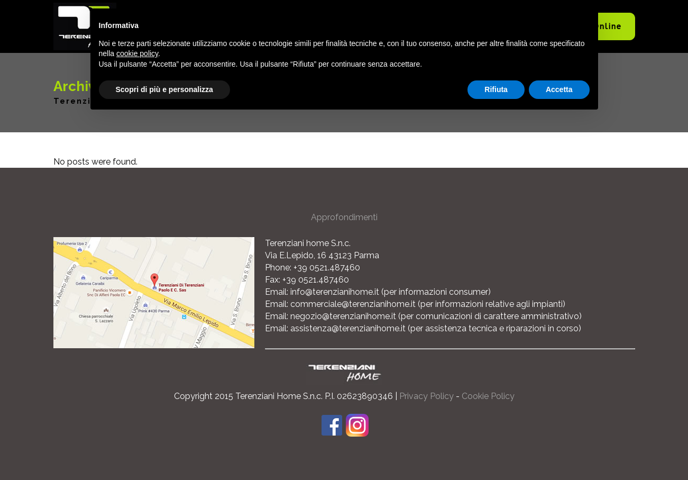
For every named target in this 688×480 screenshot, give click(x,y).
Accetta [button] (559, 89)
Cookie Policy (488, 396)
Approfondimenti (344, 217)
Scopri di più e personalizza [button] (164, 89)
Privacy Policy (426, 396)
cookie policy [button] (137, 53)
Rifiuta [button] (496, 89)
